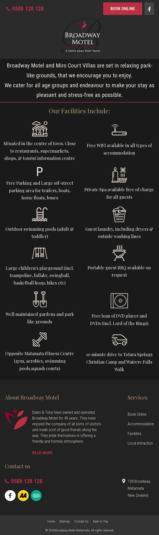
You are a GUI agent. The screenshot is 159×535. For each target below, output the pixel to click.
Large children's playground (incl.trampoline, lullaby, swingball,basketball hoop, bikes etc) (40, 275)
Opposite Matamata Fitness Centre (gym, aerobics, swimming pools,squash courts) (39, 361)
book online (122, 8)
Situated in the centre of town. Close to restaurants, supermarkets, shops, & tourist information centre (40, 151)
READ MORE (42, 452)
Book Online (137, 414)
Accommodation (141, 423)
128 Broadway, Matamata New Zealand (139, 488)
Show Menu (8, 37)
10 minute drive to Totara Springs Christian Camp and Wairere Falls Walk (119, 362)
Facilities (134, 433)
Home (51, 521)
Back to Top (100, 521)
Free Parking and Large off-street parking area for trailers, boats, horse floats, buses (39, 190)
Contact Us (81, 521)
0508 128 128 (28, 8)
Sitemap (64, 521)
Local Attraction (140, 443)
